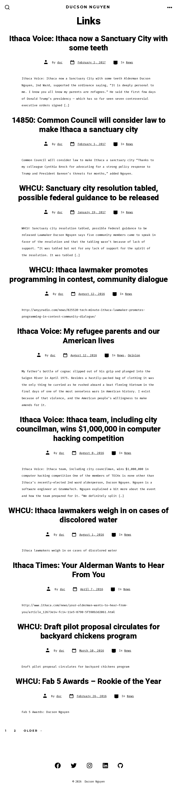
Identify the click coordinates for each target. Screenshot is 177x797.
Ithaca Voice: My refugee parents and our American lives (88, 336)
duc (60, 62)
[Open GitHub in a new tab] (120, 765)
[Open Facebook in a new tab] (58, 765)
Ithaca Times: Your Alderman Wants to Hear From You (88, 570)
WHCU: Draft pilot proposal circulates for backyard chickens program (88, 631)
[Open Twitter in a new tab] (74, 765)
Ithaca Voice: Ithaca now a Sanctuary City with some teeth (88, 43)
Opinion (134, 355)
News (129, 62)
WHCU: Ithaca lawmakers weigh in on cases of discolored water (88, 515)
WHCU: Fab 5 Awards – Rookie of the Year (88, 681)
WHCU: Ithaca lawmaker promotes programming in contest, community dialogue (88, 274)
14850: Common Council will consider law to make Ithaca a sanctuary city (89, 125)
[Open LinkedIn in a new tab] (105, 765)
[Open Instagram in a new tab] (89, 765)
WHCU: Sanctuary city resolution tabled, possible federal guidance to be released (88, 193)
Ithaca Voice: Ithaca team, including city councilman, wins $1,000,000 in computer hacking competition (88, 429)
